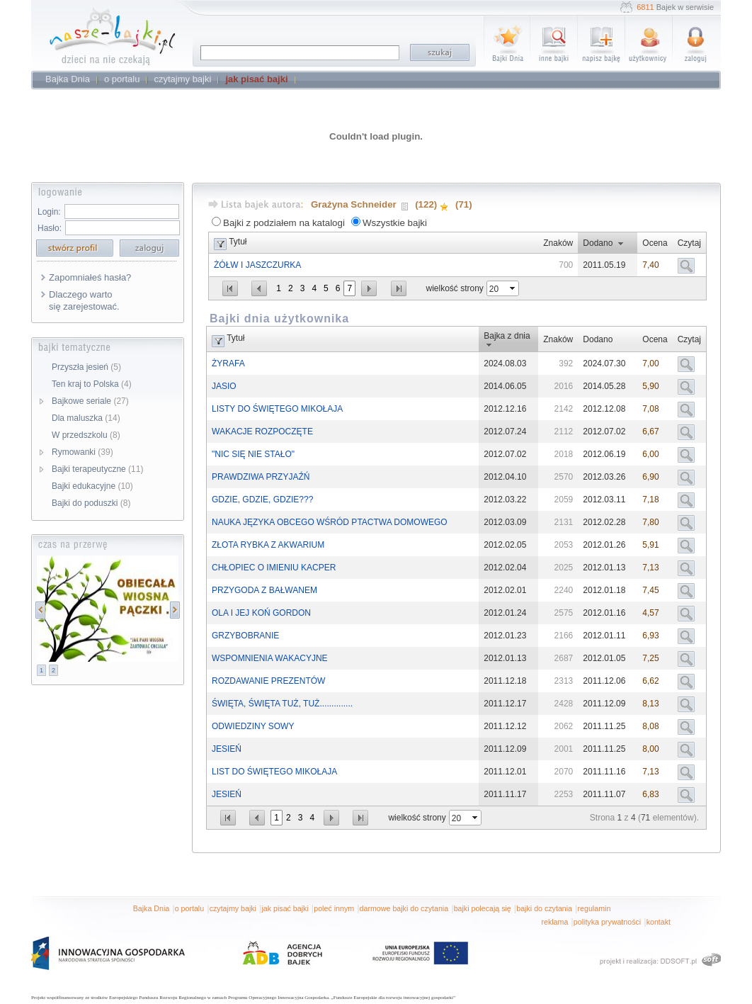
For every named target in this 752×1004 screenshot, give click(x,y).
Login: (49, 212)
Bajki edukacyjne (92, 486)
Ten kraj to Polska (92, 384)
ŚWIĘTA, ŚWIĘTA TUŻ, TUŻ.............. (282, 704)
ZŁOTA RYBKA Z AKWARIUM (268, 545)
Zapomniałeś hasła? (90, 277)
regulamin (594, 908)
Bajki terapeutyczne (97, 469)
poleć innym (334, 908)
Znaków (558, 243)
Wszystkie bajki (395, 223)
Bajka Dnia (151, 908)
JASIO (224, 386)
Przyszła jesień (86, 367)
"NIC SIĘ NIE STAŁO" (253, 454)
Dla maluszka (86, 418)
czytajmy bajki (233, 908)
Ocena (654, 243)
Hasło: (50, 228)
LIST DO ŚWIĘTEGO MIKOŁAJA (274, 772)
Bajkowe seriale (90, 401)
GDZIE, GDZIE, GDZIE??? (262, 499)
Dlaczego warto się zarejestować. (84, 300)
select (513, 288)
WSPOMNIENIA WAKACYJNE (270, 658)
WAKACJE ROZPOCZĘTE (262, 431)
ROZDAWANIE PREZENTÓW (268, 681)
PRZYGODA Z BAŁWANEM (264, 590)
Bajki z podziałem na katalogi (284, 223)
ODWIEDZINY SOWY (253, 726)
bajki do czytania (544, 908)
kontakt (658, 922)
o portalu (189, 908)
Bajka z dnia (507, 336)
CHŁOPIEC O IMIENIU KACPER (274, 567)
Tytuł (237, 242)
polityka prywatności (607, 922)
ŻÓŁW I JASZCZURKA (257, 265)
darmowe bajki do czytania (404, 908)
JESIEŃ (226, 749)
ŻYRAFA (228, 363)
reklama (554, 922)
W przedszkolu (86, 435)
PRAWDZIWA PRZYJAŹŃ (260, 477)
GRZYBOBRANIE (245, 636)
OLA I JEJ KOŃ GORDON (261, 613)
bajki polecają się (482, 908)
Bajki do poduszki (91, 503)
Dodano (598, 243)
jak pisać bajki (284, 908)
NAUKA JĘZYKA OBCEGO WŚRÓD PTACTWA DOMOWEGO (330, 522)
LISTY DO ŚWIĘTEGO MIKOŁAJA (277, 409)
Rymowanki (82, 452)
